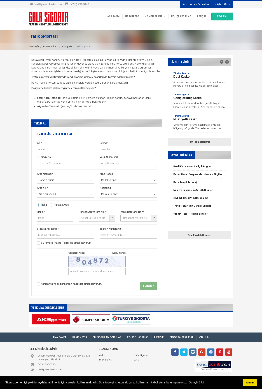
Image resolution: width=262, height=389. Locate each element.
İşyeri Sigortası (106, 360)
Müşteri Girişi (222, 4)
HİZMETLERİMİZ (155, 16)
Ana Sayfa (34, 47)
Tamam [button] (249, 382)
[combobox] (65, 180)
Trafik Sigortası (141, 355)
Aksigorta (67, 47)
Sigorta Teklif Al (182, 337)
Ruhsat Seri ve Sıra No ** (92, 212)
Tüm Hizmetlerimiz (199, 142)
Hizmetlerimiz (50, 47)
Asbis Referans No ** (132, 212)
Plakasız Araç (59, 205)
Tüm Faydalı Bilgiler (199, 235)
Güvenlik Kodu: (97, 253)
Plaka (42, 205)
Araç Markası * (45, 174)
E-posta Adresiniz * (48, 229)
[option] (199, 80)
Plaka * (41, 212)
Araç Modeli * (107, 174)
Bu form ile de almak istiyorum (64, 243)
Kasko (102, 355)
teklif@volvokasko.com (50, 370)
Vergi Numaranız (109, 157)
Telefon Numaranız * (111, 229)
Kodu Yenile (119, 253)
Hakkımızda (132, 16)
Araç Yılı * (42, 188)
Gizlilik (204, 337)
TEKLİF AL (222, 16)
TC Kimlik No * (44, 157)
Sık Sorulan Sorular (107, 337)
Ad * (39, 143)
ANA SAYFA (113, 16)
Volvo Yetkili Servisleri (196, 4)
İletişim (201, 16)
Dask (136, 360)
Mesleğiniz (105, 188)
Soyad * (104, 143)
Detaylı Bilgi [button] (196, 382)
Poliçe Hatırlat (181, 16)
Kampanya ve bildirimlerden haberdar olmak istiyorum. (69, 284)
